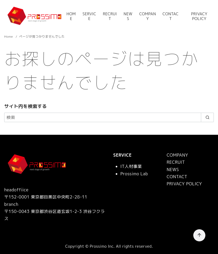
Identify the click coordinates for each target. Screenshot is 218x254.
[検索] (109, 117)
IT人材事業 (131, 166)
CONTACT (171, 16)
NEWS (128, 16)
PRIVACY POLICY (199, 16)
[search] (207, 117)
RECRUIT (110, 16)
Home (9, 36)
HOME (71, 16)
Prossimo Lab (134, 174)
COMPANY (147, 16)
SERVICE (89, 16)
